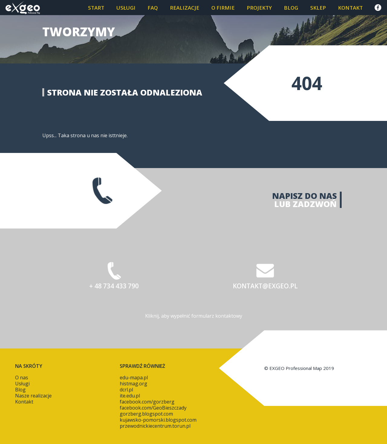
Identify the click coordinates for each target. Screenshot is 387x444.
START (96, 7)
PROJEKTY (259, 7)
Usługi (125, 7)
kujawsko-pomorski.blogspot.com (158, 419)
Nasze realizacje (33, 395)
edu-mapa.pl (134, 377)
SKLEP (318, 7)
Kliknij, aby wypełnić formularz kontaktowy (193, 315)
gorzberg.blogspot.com (146, 413)
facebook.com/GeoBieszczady (153, 407)
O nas (21, 377)
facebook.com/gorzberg (147, 401)
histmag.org (133, 383)
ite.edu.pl (130, 395)
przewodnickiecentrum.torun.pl (155, 426)
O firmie (223, 7)
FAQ (153, 7)
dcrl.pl (126, 389)
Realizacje (184, 7)
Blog (291, 7)
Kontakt (350, 7)
